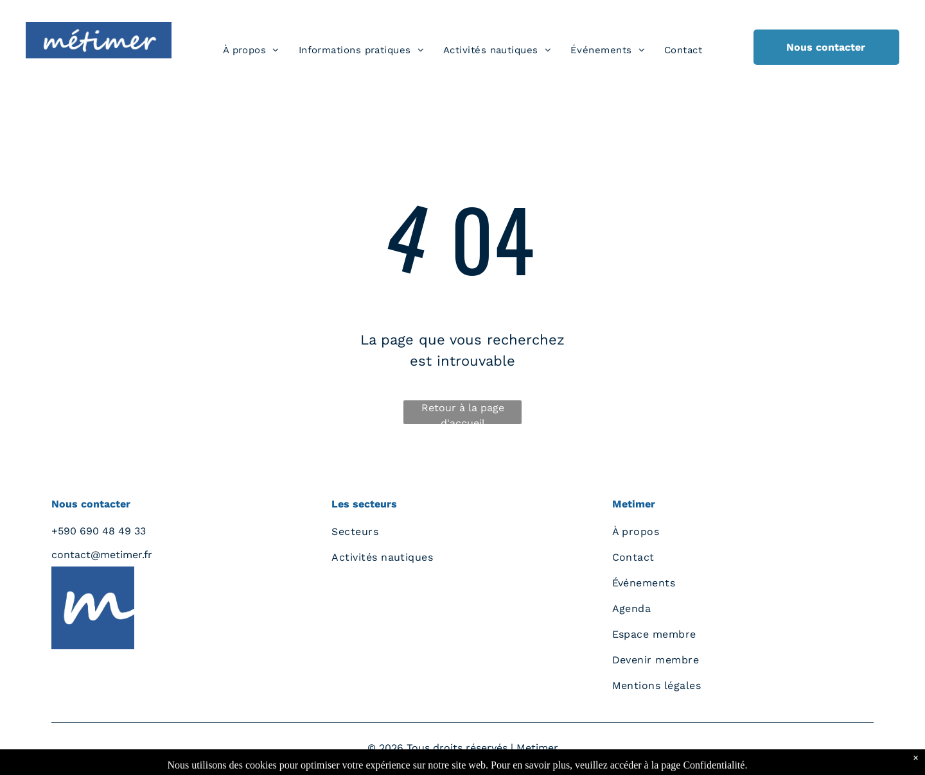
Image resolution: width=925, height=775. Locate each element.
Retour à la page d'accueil (462, 413)
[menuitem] (251, 50)
